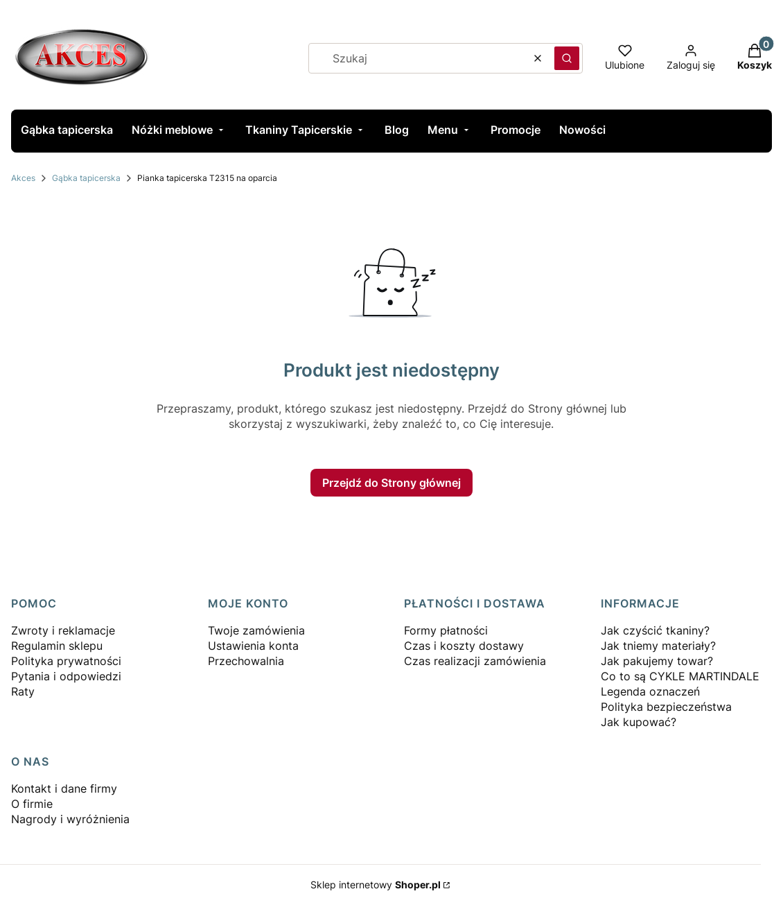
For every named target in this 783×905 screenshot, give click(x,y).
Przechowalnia (246, 661)
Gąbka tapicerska (86, 178)
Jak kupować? (638, 722)
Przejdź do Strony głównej (391, 483)
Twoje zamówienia (256, 630)
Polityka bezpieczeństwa (666, 707)
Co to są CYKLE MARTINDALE (680, 676)
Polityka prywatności (66, 661)
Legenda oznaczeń (650, 691)
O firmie (32, 804)
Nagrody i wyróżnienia (70, 819)
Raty (23, 691)
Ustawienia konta (253, 646)
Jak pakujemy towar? (657, 661)
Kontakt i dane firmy (64, 788)
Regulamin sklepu (57, 646)
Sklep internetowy (375, 884)
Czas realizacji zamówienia (475, 661)
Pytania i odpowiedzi (66, 676)
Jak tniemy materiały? (658, 646)
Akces (23, 178)
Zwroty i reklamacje (63, 630)
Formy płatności (446, 630)
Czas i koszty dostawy (464, 646)
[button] (566, 58)
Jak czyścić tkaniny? (655, 630)
